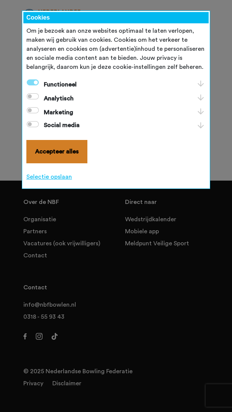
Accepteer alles (57, 152)
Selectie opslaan (49, 177)
